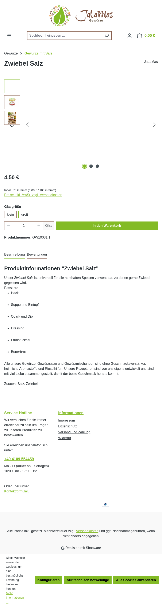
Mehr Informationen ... (15, 597)
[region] (81, 125)
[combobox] (64, 35)
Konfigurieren (49, 580)
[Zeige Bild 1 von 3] (84, 166)
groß (24, 214)
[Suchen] (107, 35)
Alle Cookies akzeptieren (136, 580)
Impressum (66, 420)
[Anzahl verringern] (8, 225)
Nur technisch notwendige (88, 580)
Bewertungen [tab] (37, 254)
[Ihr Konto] (129, 35)
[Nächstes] (154, 124)
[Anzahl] (24, 225)
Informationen (71, 413)
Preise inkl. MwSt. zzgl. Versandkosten (33, 195)
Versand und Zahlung (74, 432)
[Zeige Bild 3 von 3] (97, 166)
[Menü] (9, 35)
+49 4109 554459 (19, 459)
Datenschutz (67, 426)
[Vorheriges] (27, 124)
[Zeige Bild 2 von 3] (91, 166)
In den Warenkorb (107, 225)
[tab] (14, 255)
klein (10, 214)
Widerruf (64, 438)
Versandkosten (87, 531)
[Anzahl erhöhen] (39, 225)
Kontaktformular (16, 491)
